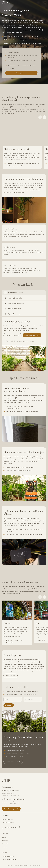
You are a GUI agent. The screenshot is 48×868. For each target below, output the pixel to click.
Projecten (5, 840)
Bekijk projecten (21, 73)
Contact (4, 847)
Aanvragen (8, 705)
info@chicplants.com (17, 799)
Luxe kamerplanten (8, 856)
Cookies (9, 865)
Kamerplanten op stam (9, 859)
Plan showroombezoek (13, 761)
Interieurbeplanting (8, 822)
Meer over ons (10, 675)
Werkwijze (5, 844)
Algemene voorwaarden (21, 865)
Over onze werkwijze (12, 335)
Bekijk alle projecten (10, 827)
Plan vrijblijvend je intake (32, 335)
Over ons (4, 837)
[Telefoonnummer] (33, 699)
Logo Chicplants (6, 2)
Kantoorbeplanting (7, 819)
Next (44, 117)
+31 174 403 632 (14, 791)
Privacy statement (35, 865)
